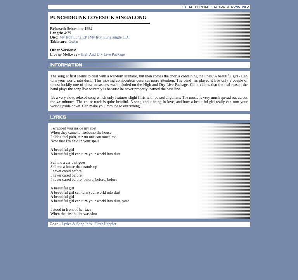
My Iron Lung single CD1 (110, 37)
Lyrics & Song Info (77, 224)
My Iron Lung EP (73, 37)
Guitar (74, 41)
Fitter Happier (105, 224)
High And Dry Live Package (103, 54)
